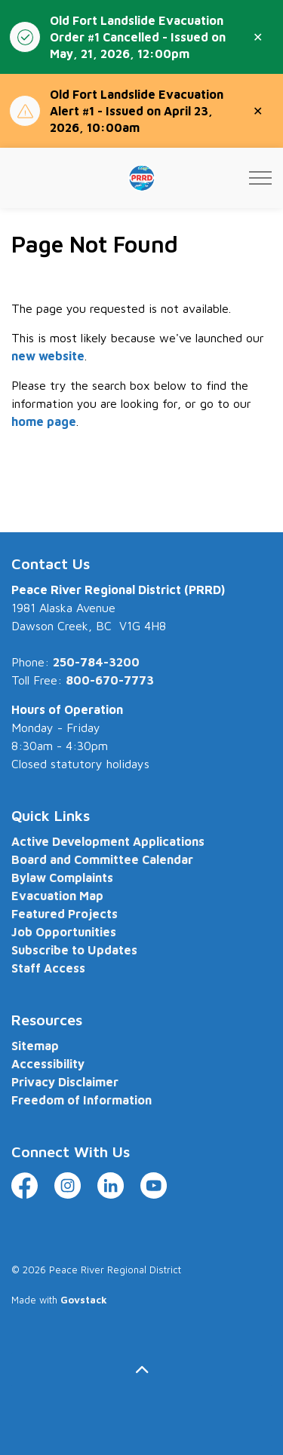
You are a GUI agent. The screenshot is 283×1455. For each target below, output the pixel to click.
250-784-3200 (96, 662)
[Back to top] (141, 1369)
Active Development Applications (108, 841)
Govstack (83, 1300)
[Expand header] (260, 178)
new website (48, 356)
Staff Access (48, 968)
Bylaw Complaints (62, 877)
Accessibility (48, 1064)
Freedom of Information (81, 1100)
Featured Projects (64, 913)
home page (43, 421)
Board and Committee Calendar (102, 859)
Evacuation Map (57, 895)
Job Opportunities (63, 932)
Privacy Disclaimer (64, 1082)
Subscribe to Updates (74, 950)
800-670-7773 (110, 680)
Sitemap (35, 1045)
